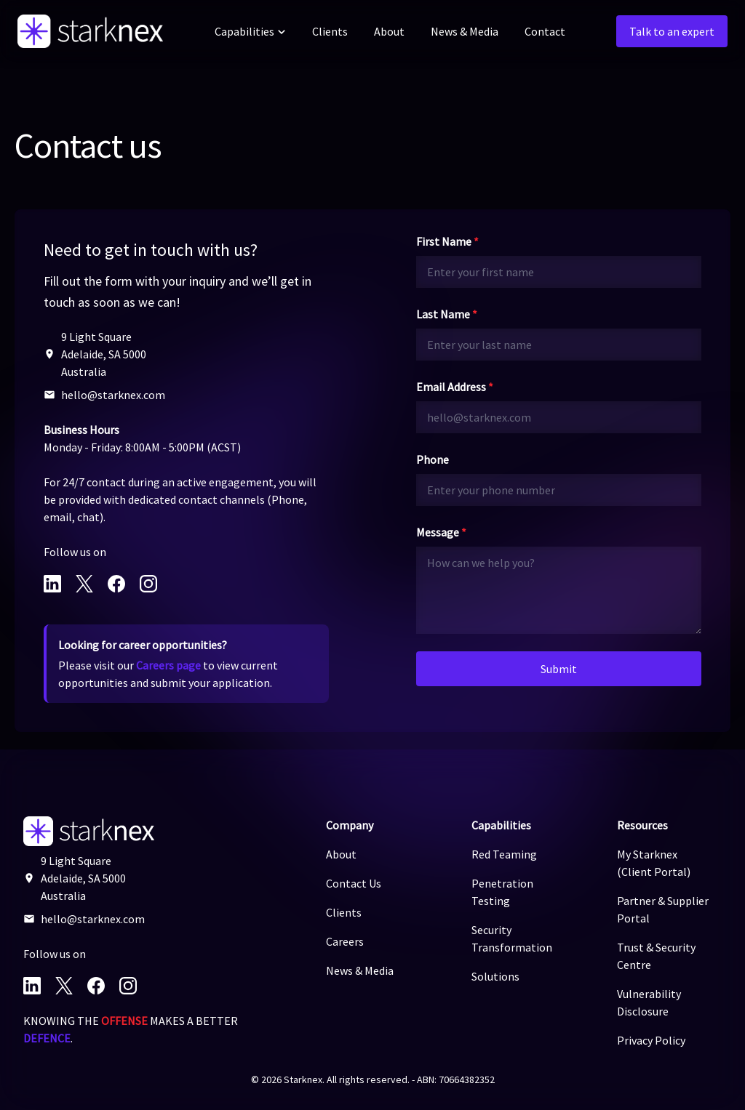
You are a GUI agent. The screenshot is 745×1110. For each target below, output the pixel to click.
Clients (330, 31)
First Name (447, 241)
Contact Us (353, 883)
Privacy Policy (651, 1040)
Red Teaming (504, 854)
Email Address (454, 386)
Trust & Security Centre (656, 956)
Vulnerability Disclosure (649, 1002)
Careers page (168, 665)
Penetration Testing (502, 892)
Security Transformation (511, 938)
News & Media (464, 31)
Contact (545, 31)
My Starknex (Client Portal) (653, 863)
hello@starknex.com (113, 394)
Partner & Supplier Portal (663, 909)
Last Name (446, 314)
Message (441, 532)
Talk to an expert (671, 31)
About (389, 31)
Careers (345, 941)
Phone (432, 459)
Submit (559, 668)
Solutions (495, 976)
